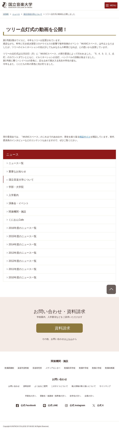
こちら (69, 339)
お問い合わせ (14, 386)
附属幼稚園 (109, 368)
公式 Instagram (77, 405)
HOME (6, 14)
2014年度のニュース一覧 (23, 244)
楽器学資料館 (23, 368)
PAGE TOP (111, 289)
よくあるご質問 (40, 386)
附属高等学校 (69, 368)
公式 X (100, 405)
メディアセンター (53, 368)
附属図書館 (9, 368)
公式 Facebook (28, 405)
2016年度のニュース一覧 (23, 228)
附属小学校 (96, 368)
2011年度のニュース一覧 (23, 269)
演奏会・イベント (19, 203)
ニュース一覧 (16, 163)
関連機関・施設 (17, 211)
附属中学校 (83, 368)
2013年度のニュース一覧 (23, 252)
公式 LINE (53, 405)
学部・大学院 (16, 187)
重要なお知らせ (17, 171)
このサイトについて (59, 386)
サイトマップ (105, 386)
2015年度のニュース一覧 (23, 236)
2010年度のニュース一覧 (23, 277)
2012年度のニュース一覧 (23, 261)
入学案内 (14, 195)
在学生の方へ (75, 396)
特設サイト (84, 137)
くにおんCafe (16, 219)
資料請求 (62, 328)
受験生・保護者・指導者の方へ (53, 396)
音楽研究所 (37, 368)
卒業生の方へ (30, 396)
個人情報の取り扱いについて (84, 386)
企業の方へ (89, 396)
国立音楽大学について (33, 14)
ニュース (16, 14)
